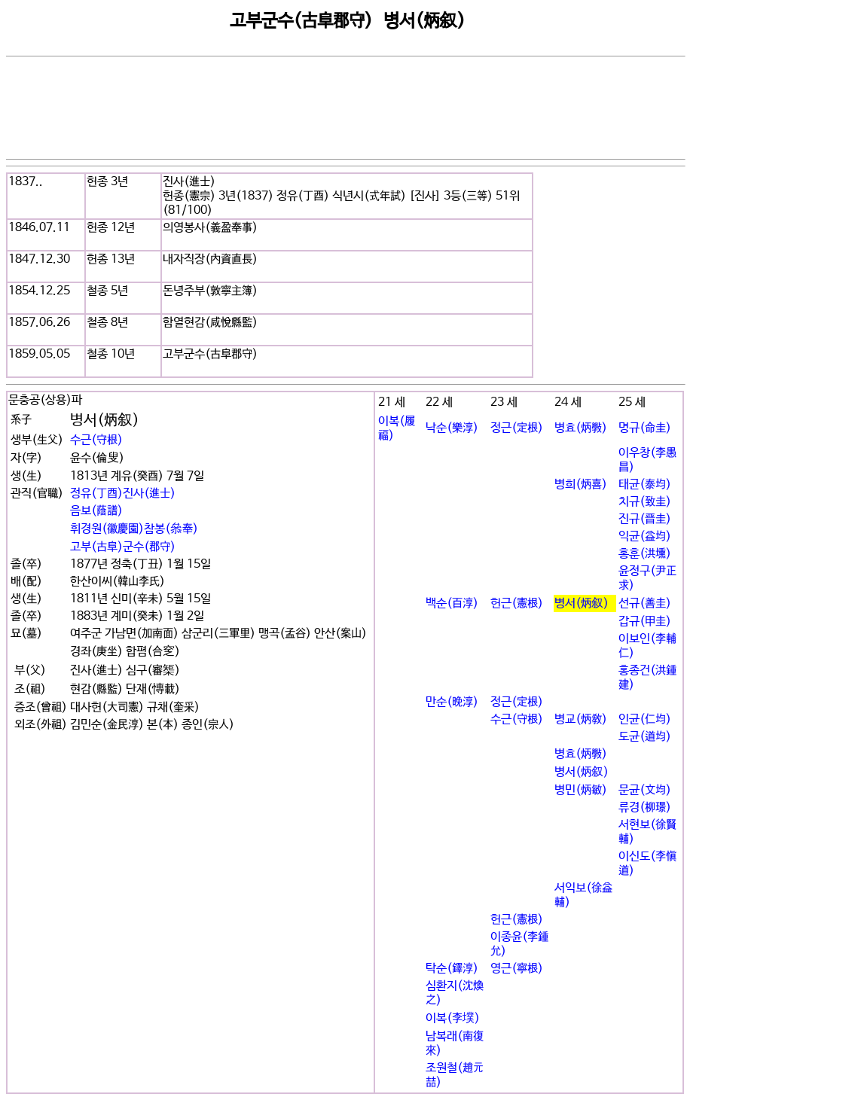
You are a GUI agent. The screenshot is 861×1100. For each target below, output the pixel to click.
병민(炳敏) (580, 790)
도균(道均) (644, 737)
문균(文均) (644, 790)
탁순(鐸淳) (452, 968)
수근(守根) (96, 440)
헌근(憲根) (516, 603)
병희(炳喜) (580, 484)
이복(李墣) (453, 1018)
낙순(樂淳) (452, 428)
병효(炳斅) (580, 428)
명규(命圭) (644, 428)
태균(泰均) (644, 484)
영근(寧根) (516, 968)
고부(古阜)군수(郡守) (123, 547)
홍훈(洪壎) (644, 554)
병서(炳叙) (581, 603)
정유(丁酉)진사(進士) (123, 493)
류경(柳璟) (644, 807)
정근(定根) (516, 428)
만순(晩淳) (452, 702)
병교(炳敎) (580, 719)
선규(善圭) (644, 603)
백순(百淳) (452, 603)
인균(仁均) (644, 719)
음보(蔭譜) (96, 511)
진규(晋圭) (644, 519)
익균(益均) (644, 536)
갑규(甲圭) (644, 621)
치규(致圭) (644, 502)
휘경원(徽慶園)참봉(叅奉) (134, 529)
